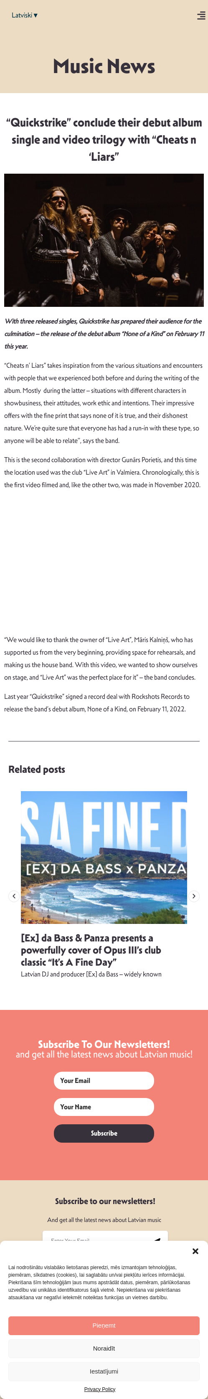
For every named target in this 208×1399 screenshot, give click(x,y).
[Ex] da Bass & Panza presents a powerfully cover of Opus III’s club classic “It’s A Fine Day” (91, 950)
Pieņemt (103, 1325)
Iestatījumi (104, 1371)
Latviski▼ (25, 15)
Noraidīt (104, 1348)
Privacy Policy (100, 1389)
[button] (195, 1251)
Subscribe (104, 1133)
